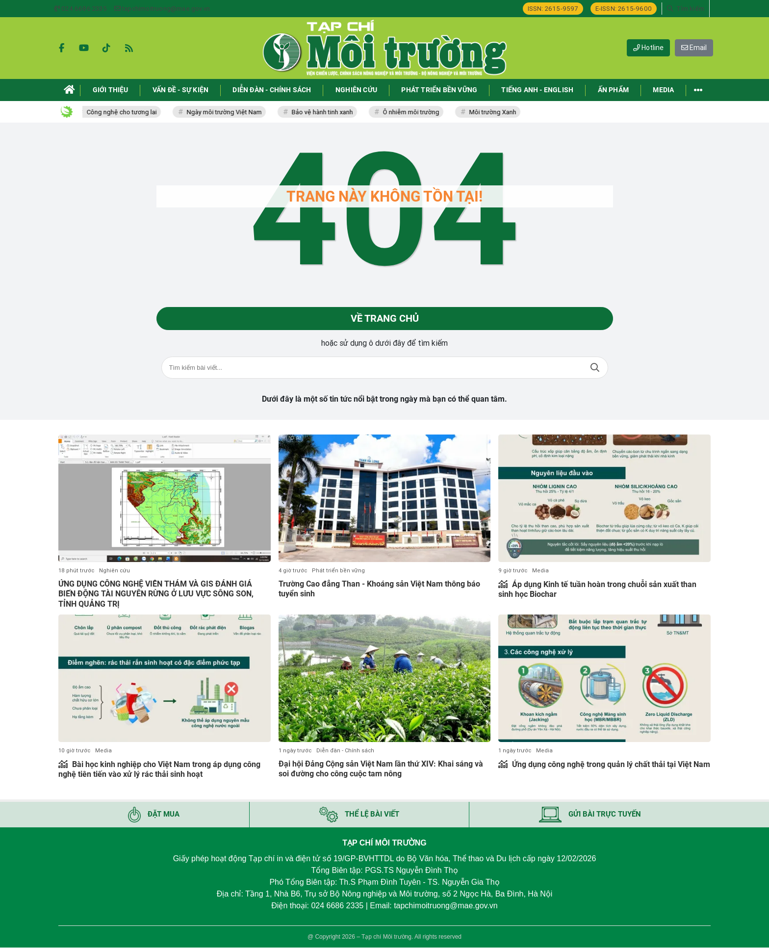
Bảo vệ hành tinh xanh (326, 112)
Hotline (648, 47)
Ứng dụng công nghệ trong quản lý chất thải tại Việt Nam (610, 764)
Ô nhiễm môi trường (415, 112)
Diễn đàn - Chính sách (345, 750)
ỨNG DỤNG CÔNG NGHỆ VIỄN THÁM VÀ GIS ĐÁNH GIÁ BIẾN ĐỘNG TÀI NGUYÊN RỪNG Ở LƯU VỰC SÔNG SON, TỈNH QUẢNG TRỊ (156, 594)
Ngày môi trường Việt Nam (228, 112)
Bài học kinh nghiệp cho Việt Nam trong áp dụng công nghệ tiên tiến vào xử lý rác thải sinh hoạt (159, 769)
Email (694, 47)
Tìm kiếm (595, 368)
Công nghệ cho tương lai (126, 112)
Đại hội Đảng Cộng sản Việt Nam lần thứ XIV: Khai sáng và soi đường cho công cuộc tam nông (381, 769)
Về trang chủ (385, 319)
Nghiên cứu (114, 570)
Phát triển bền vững (338, 570)
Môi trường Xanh (496, 112)
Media (540, 570)
